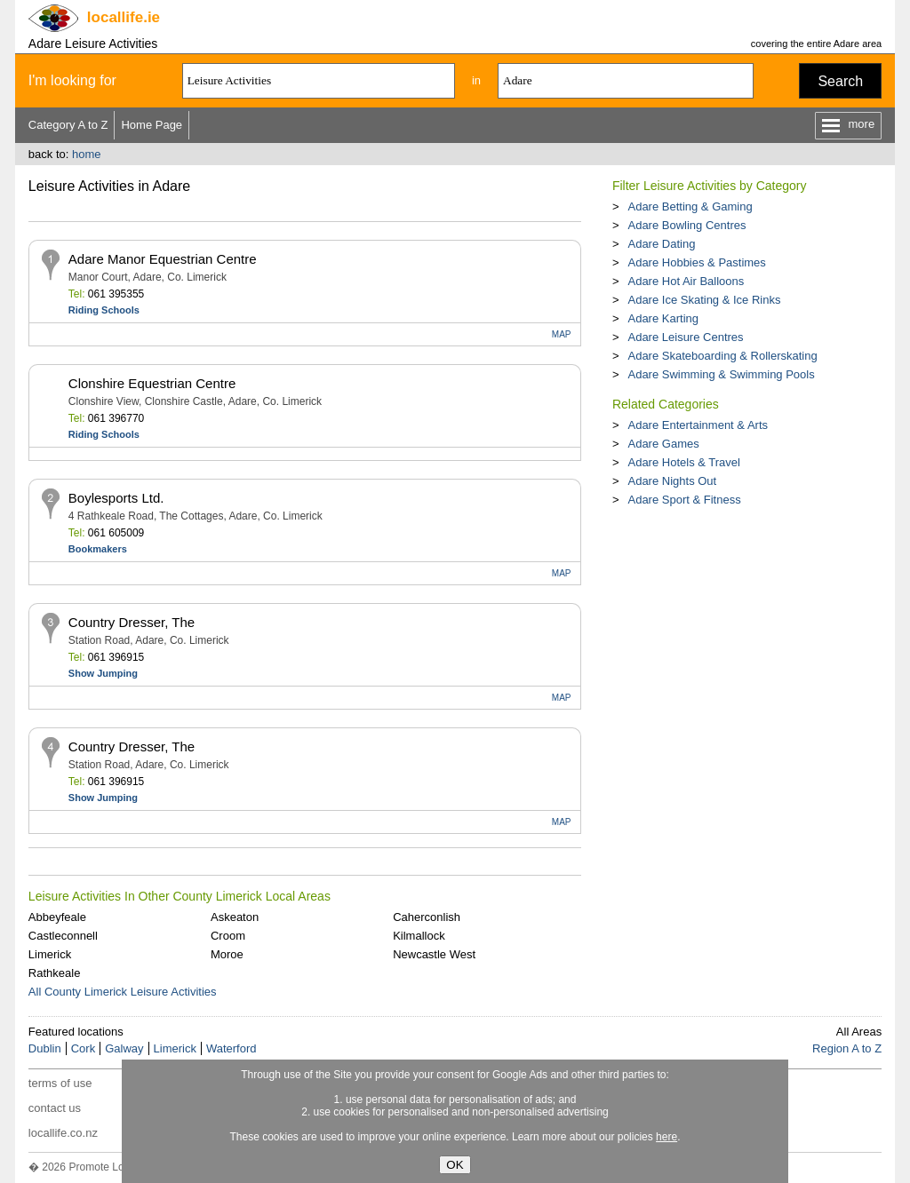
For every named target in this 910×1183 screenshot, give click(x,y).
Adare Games (662, 443)
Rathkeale (54, 973)
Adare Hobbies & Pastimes (696, 262)
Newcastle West (434, 954)
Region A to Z (847, 1048)
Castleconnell (63, 935)
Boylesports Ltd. (116, 497)
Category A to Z (68, 124)
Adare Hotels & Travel (683, 462)
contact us (54, 1108)
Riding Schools (104, 310)
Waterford (231, 1048)
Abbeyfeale (57, 917)
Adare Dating (661, 243)
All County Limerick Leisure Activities (122, 991)
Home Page (151, 124)
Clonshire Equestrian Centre (151, 383)
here (666, 1137)
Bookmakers (97, 549)
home (86, 154)
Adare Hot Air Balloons (685, 281)
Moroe (227, 954)
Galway (124, 1048)
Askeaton (235, 917)
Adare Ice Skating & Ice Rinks (703, 299)
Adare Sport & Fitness (683, 499)
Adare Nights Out (671, 481)
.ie (123, 17)
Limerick (49, 954)
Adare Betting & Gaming (689, 206)
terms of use (60, 1083)
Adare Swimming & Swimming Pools (720, 374)
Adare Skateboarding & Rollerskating (722, 355)
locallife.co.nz (63, 1132)
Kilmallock (419, 935)
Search (840, 81)
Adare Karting (662, 318)
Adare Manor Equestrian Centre (162, 258)
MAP (561, 334)
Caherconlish (426, 917)
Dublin (44, 1048)
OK (454, 1164)
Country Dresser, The (131, 622)
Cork (83, 1048)
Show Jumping (103, 673)
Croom (228, 935)
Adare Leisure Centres (685, 337)
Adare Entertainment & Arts (697, 425)
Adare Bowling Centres (686, 225)
